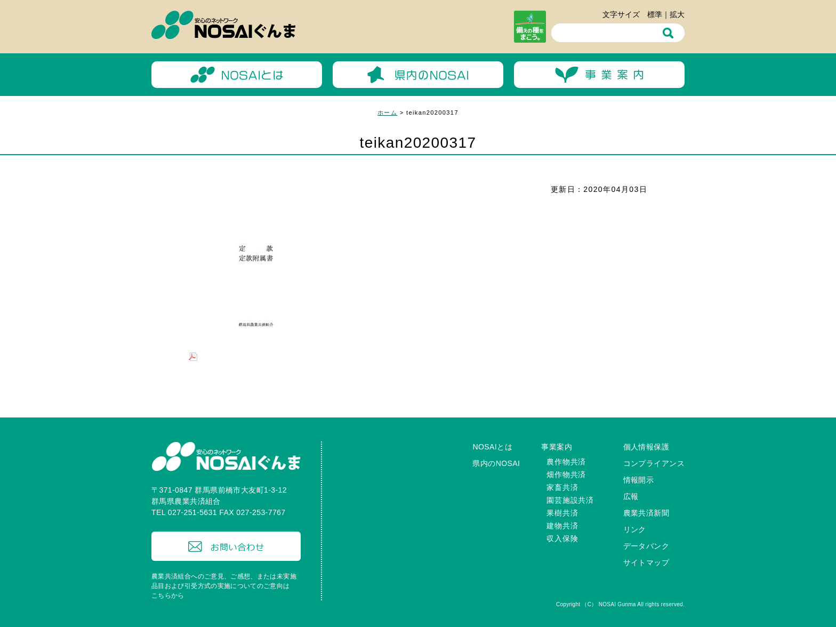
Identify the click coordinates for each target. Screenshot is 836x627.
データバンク (646, 546)
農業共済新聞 (646, 513)
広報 (631, 496)
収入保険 (562, 538)
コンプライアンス (654, 463)
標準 (654, 14)
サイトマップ (646, 562)
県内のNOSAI (496, 463)
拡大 (677, 14)
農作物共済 (566, 461)
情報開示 (638, 480)
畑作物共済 (566, 474)
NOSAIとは (492, 447)
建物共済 (562, 525)
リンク (634, 529)
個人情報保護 (646, 447)
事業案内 (556, 447)
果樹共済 (562, 513)
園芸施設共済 (569, 500)
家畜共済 (562, 487)
